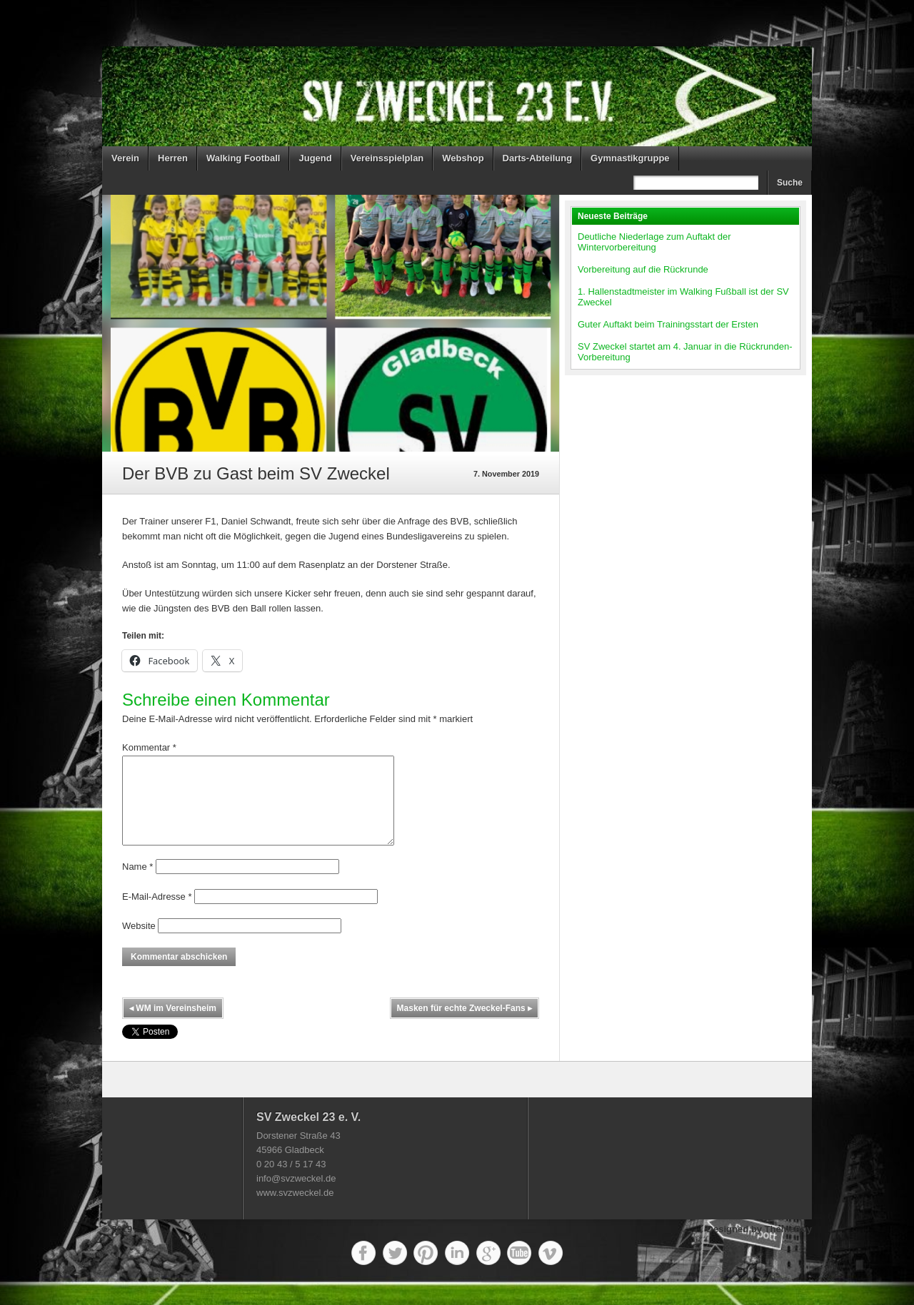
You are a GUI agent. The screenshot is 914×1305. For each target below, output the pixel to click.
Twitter (395, 1270)
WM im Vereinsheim (172, 1025)
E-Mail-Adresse (157, 913)
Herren (173, 158)
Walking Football (243, 158)
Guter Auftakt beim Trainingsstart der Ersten (668, 324)
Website (139, 943)
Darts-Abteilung (538, 158)
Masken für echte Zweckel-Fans (464, 1025)
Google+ (488, 1270)
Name (137, 883)
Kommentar (149, 747)
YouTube (519, 1270)
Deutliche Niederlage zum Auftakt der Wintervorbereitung (654, 242)
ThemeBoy (788, 1246)
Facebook (363, 1270)
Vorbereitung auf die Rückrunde (643, 269)
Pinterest (425, 1270)
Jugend (314, 158)
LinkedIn (457, 1270)
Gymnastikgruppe (630, 158)
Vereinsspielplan (387, 158)
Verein (125, 158)
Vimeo (550, 1270)
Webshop (462, 158)
